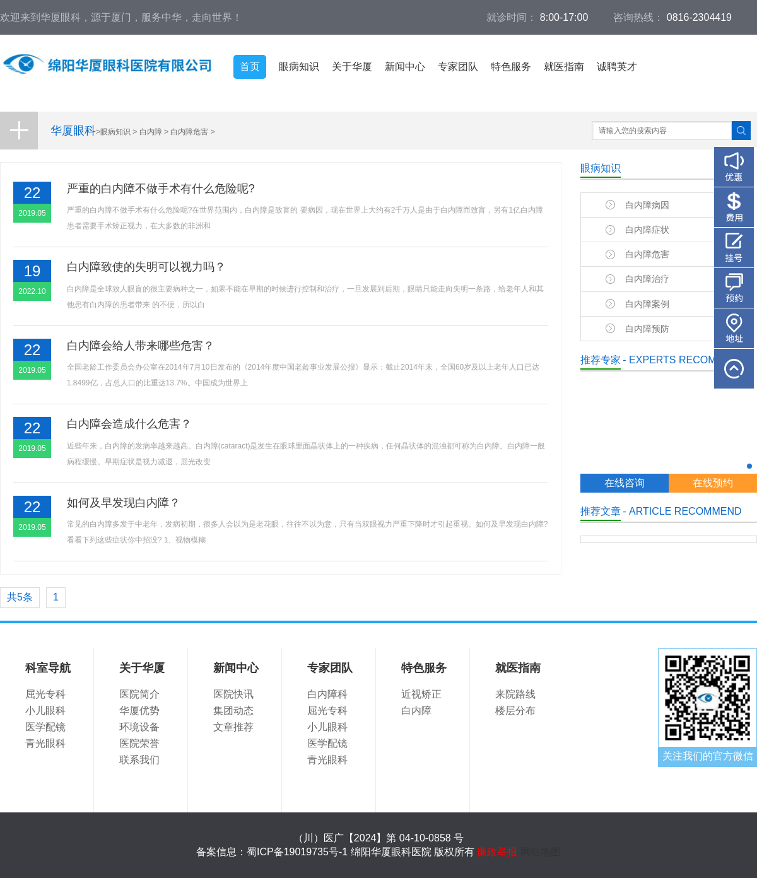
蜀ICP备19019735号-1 (297, 851)
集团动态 (233, 710)
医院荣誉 (139, 743)
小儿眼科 (45, 710)
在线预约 (713, 482)
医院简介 (139, 694)
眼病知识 (299, 66)
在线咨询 (624, 482)
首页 (250, 66)
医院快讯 (233, 694)
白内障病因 (647, 205)
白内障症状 (647, 230)
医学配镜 (45, 727)
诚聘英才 (617, 66)
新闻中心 (405, 66)
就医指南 (564, 66)
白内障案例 (647, 304)
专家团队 (458, 66)
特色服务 (511, 66)
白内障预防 (647, 329)
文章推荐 (233, 727)
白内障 (150, 131)
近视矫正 (421, 694)
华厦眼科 (73, 130)
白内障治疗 (647, 279)
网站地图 (540, 851)
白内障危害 (189, 131)
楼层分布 (515, 710)
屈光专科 (45, 694)
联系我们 (139, 759)
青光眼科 (45, 743)
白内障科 (327, 694)
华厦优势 (139, 710)
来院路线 (515, 694)
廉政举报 (497, 851)
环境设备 (139, 727)
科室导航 (48, 668)
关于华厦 (352, 66)
